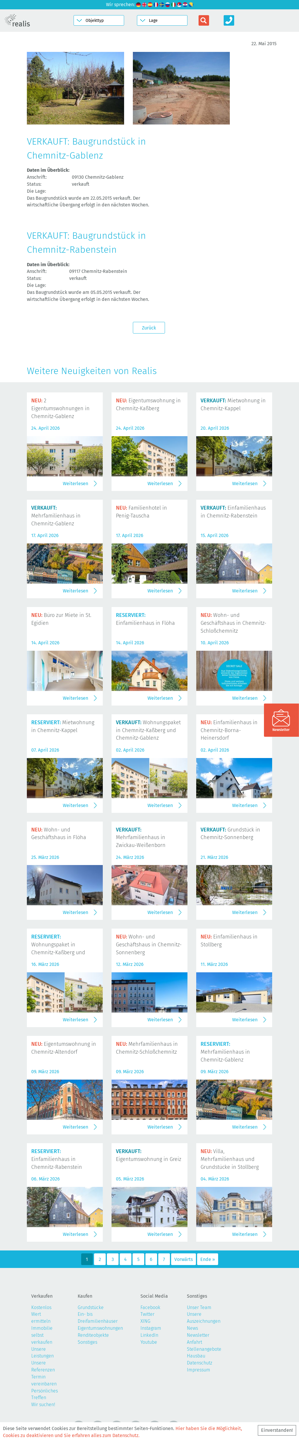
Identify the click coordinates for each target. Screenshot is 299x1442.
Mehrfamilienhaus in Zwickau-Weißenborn (141, 838)
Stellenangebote (204, 1349)
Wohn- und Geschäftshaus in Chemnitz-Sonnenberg (149, 945)
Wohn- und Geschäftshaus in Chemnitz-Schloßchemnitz (233, 623)
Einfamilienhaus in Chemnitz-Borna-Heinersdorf (229, 730)
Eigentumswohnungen (100, 1328)
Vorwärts (183, 1259)
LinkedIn (149, 1335)
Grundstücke (91, 1307)
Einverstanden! (277, 1430)
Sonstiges (87, 1342)
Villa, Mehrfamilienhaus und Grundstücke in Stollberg (230, 1159)
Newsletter (198, 1335)
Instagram (150, 1328)
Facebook (150, 1307)
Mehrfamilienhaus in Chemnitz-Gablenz (56, 516)
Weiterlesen (75, 483)
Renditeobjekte (93, 1335)
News (192, 1328)
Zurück (149, 328)
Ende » (207, 1259)
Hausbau (196, 1356)
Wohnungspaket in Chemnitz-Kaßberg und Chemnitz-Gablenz (148, 730)
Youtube (148, 1342)
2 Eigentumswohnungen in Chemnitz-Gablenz (60, 408)
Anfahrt (194, 1342)
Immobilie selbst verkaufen (42, 1335)
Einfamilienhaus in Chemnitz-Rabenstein (56, 1159)
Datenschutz (199, 1363)
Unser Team (199, 1307)
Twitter (147, 1314)
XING (145, 1321)
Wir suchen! (43, 1404)
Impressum (198, 1370)
